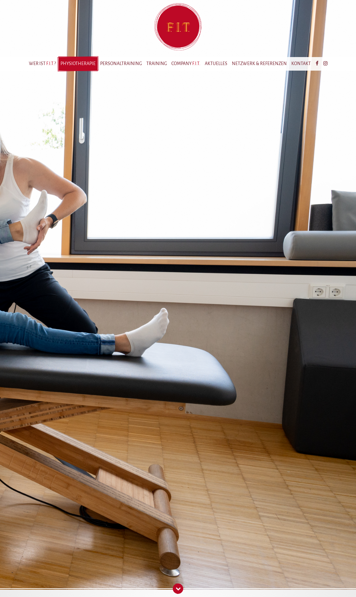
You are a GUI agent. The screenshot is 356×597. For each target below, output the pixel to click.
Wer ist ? (42, 63)
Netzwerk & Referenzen (259, 63)
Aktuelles (216, 63)
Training (156, 63)
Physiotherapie (78, 63)
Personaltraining (121, 63)
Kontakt (301, 63)
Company (185, 63)
